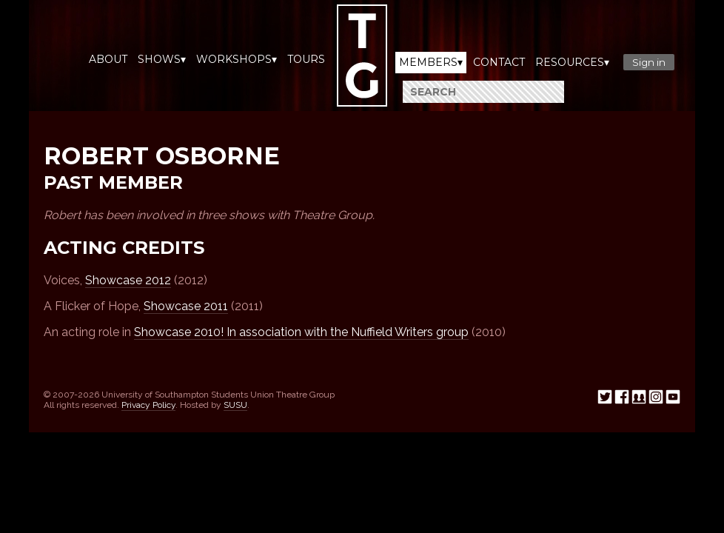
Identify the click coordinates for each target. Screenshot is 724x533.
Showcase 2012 (128, 280)
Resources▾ (572, 62)
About (108, 59)
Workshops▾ (236, 59)
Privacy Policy (148, 405)
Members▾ (431, 62)
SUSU (235, 405)
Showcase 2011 (186, 306)
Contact (499, 62)
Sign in (649, 62)
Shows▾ (162, 59)
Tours (306, 59)
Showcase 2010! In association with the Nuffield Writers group (301, 332)
